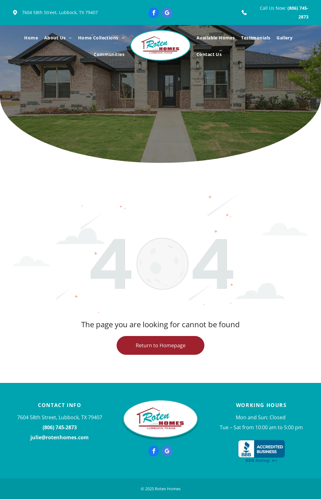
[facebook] (153, 14)
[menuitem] (31, 38)
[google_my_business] (167, 14)
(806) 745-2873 (60, 427)
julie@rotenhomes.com (59, 437)
